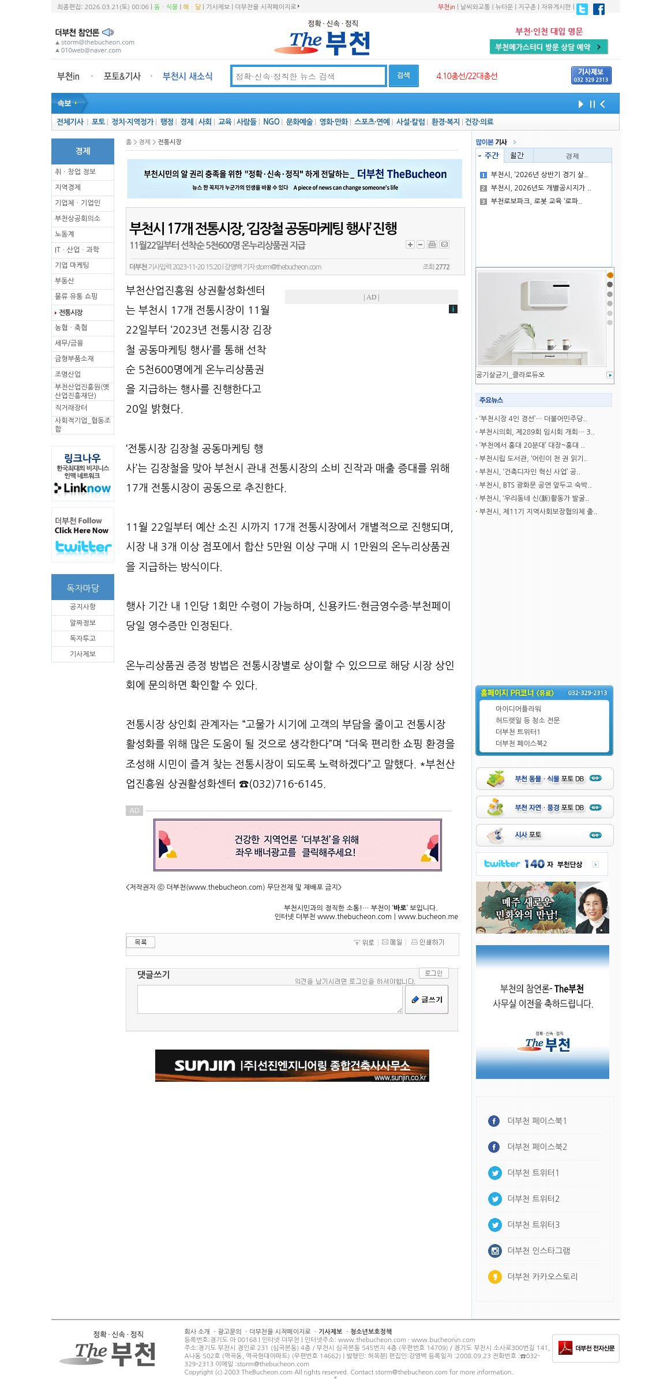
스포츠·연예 (371, 122)
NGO (271, 122)
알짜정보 (83, 623)
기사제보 (218, 7)
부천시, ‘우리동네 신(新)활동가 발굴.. (534, 498)
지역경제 (68, 187)
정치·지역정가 (132, 122)
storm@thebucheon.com (288, 267)
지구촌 (527, 7)
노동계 (64, 234)
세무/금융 (69, 343)
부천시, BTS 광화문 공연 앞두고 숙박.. (535, 485)
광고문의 (229, 1332)
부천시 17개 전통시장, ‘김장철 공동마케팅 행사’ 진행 (262, 229)
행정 (166, 122)
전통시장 (70, 312)
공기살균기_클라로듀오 (510, 375)
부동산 (64, 281)
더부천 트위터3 (533, 1225)
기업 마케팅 (72, 265)
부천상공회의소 (77, 218)
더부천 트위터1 (518, 732)
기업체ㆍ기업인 (77, 203)
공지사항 (83, 607)
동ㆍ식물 (166, 7)
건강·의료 (479, 122)
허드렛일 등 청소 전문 (528, 720)
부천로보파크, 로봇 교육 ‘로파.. (531, 201)
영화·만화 (333, 122)
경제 (186, 122)
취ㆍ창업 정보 (75, 171)
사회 (205, 122)
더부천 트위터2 (533, 1199)
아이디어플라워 (518, 709)
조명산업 (68, 374)
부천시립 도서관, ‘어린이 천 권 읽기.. (533, 458)
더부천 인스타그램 (538, 1251)
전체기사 (70, 122)
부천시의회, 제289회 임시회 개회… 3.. (537, 432)
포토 (98, 122)
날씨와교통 (475, 7)
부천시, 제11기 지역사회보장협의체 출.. (538, 511)
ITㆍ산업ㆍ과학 (77, 249)
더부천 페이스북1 (537, 1121)
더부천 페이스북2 (522, 743)
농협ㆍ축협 (71, 327)
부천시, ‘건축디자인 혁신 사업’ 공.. (529, 472)
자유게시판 (556, 7)
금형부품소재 (74, 358)
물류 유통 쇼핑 (76, 296)
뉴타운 (504, 7)
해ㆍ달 (192, 7)
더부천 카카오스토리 (542, 1277)
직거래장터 (71, 407)
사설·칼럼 (410, 122)
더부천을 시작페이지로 (267, 6)
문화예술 (299, 122)
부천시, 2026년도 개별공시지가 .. (535, 188)
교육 (224, 122)
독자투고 (83, 638)
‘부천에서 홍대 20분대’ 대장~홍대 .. (532, 445)
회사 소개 (197, 1332)
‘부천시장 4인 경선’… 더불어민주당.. (533, 418)
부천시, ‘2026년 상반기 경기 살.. (534, 174)
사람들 (247, 122)
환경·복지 (446, 122)
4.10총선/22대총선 (466, 76)
